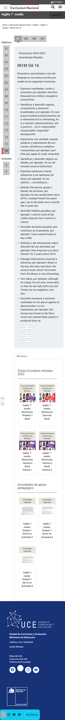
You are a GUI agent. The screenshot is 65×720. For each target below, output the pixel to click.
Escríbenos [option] (32, 714)
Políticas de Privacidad (19, 662)
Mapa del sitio (15, 656)
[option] (8, 714)
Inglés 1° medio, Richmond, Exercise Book (47, 412)
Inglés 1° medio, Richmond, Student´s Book (27, 412)
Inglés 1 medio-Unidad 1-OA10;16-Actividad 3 (27, 579)
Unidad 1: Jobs (26, 327)
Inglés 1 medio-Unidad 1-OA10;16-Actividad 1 (27, 530)
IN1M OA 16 (15, 28)
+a (3, 398)
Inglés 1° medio (12, 14)
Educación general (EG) (20, 25)
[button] (52, 5)
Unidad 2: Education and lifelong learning (37, 332)
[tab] (52, 5)
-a (3, 403)
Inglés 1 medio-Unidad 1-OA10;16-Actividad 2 (47, 530)
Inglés (35, 25)
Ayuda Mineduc (16, 647)
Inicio (4, 25)
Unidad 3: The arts (27, 336)
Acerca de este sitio (18, 659)
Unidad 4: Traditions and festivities (34, 341)
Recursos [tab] (22, 356)
